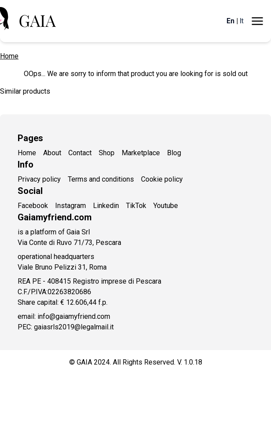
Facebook (33, 205)
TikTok (136, 205)
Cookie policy (162, 179)
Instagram (70, 205)
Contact (80, 153)
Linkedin (106, 205)
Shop (107, 153)
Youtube (165, 205)
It (242, 21)
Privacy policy (39, 179)
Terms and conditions (101, 179)
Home (9, 56)
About (52, 153)
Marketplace (141, 153)
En (230, 21)
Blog (174, 153)
